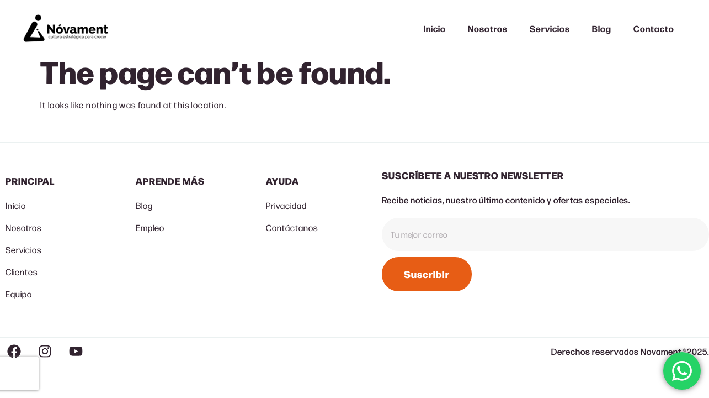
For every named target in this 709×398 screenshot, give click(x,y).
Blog (601, 28)
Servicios (550, 28)
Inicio (435, 28)
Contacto (653, 28)
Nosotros (488, 28)
